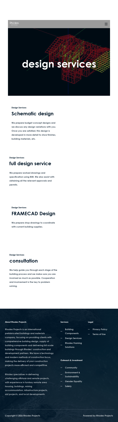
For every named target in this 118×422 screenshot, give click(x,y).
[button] (106, 24)
